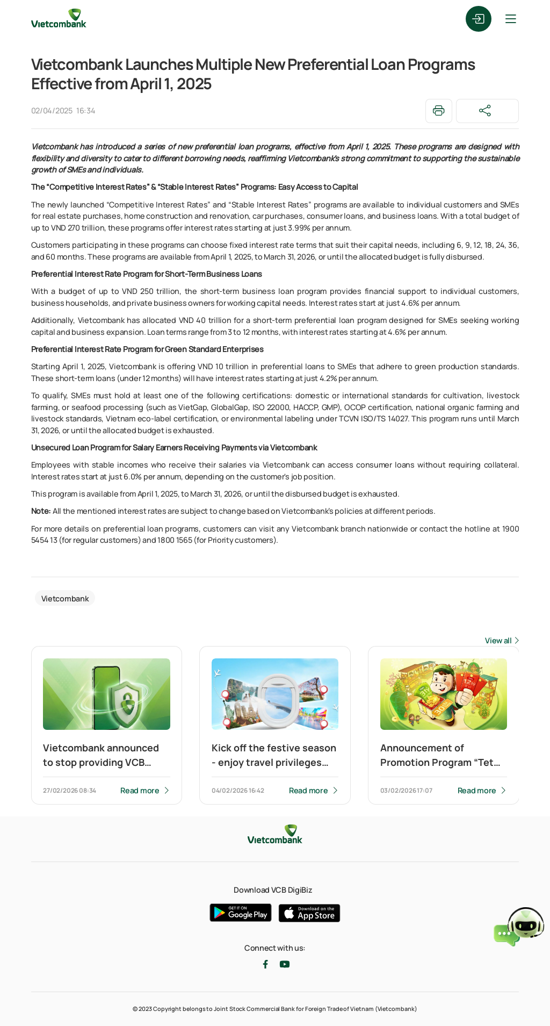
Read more (139, 790)
